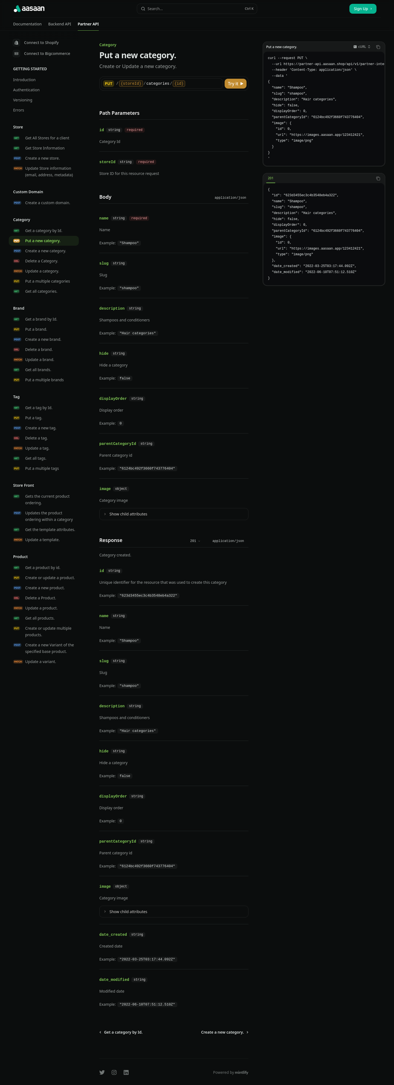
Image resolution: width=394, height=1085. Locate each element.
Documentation (27, 26)
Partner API (88, 26)
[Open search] (197, 9)
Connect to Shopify (36, 42)
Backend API (59, 26)
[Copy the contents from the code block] (378, 47)
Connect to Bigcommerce (41, 53)
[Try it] (236, 84)
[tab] (270, 178)
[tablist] (317, 178)
